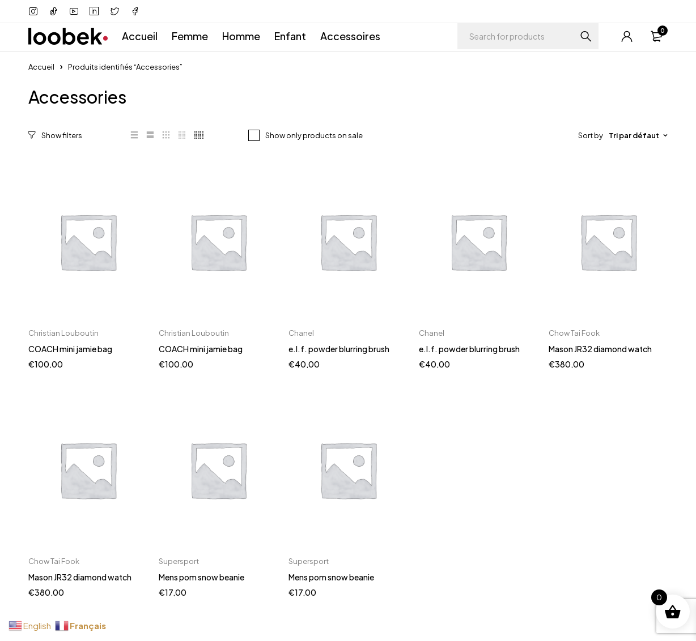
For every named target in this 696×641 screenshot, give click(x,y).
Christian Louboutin (63, 332)
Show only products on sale (314, 135)
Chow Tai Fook (574, 332)
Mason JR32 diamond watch (600, 348)
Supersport (179, 560)
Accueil (41, 66)
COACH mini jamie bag (70, 348)
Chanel (301, 332)
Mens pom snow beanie (201, 576)
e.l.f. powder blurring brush (338, 348)
